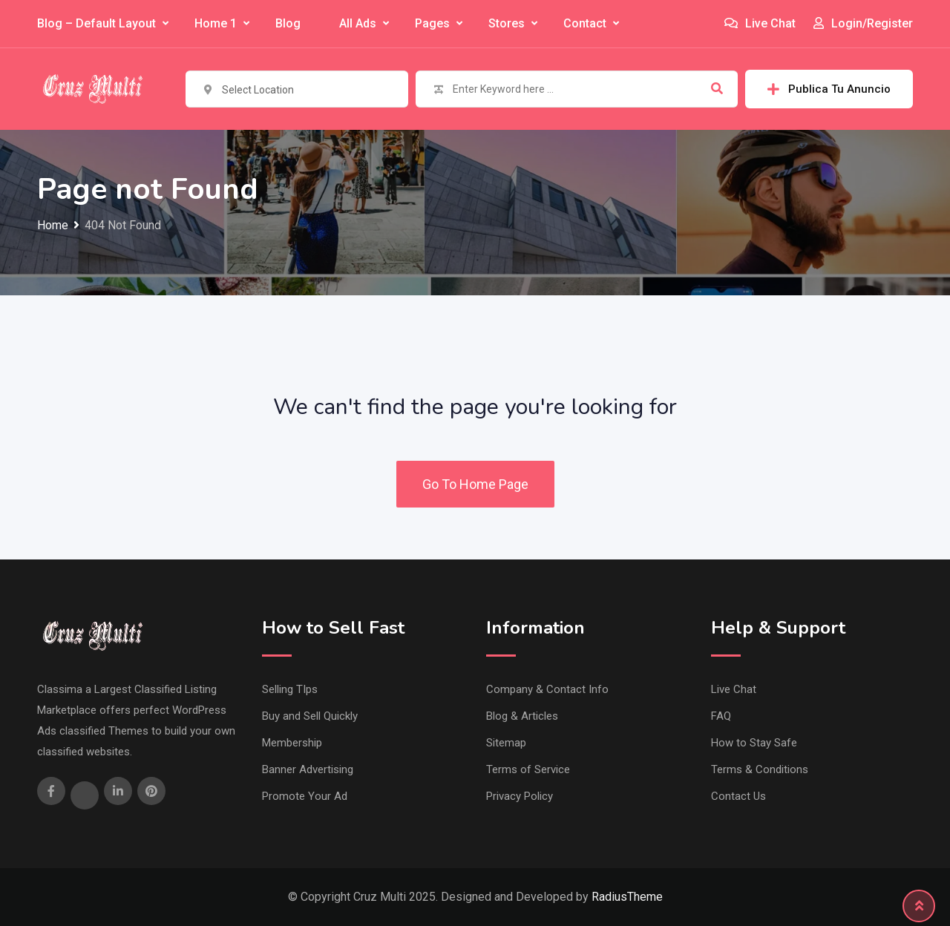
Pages (432, 23)
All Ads (357, 23)
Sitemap (506, 742)
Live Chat (760, 23)
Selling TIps (290, 689)
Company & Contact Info (547, 689)
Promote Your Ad (304, 796)
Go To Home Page (475, 484)
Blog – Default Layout (96, 23)
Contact (584, 23)
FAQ (721, 716)
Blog (288, 23)
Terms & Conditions (759, 769)
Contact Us (738, 796)
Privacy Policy (519, 796)
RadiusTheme (627, 897)
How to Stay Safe (754, 742)
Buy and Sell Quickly (310, 716)
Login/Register (863, 23)
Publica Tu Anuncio (829, 89)
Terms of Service (528, 769)
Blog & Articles (522, 716)
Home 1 (215, 23)
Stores (506, 23)
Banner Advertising (307, 769)
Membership (292, 742)
